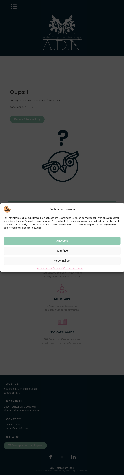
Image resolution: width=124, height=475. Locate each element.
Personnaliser (62, 260)
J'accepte (62, 240)
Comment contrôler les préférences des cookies (60, 268)
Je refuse (62, 250)
